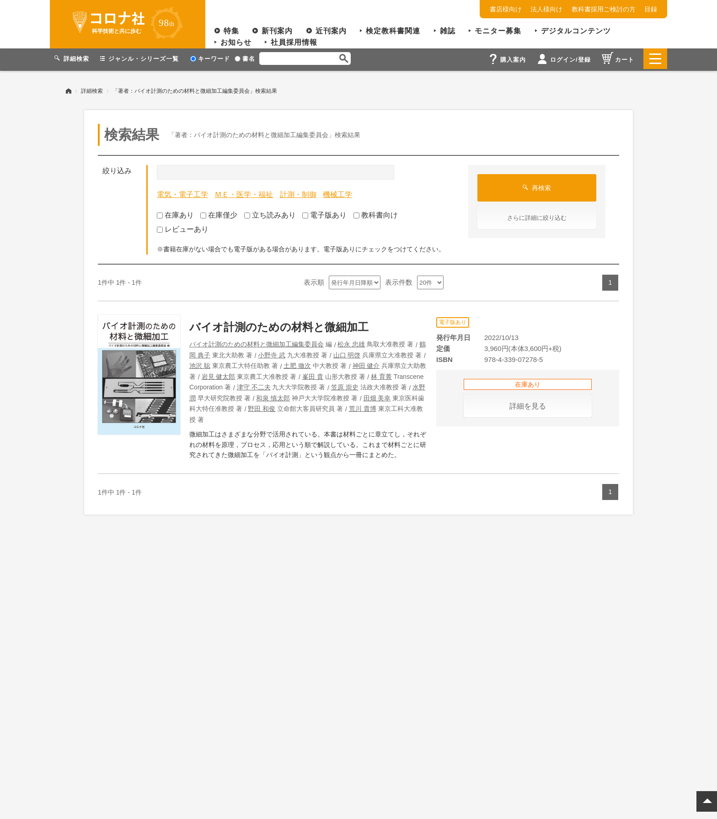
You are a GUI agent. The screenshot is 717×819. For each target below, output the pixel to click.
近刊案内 (331, 31)
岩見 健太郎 (218, 374)
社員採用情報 (294, 42)
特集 (231, 31)
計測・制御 (298, 193)
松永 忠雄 (351, 342)
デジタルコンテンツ (576, 31)
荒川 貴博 (362, 406)
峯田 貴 (312, 374)
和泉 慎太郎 (273, 396)
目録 (650, 9)
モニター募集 (498, 31)
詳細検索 (92, 89)
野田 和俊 (261, 406)
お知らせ (235, 42)
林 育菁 (381, 374)
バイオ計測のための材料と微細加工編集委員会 (256, 342)
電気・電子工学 (182, 193)
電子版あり (324, 213)
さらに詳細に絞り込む (537, 216)
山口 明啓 (347, 353)
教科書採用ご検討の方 (604, 9)
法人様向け (546, 9)
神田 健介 (366, 363)
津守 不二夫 (254, 385)
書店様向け (506, 9)
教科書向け (375, 213)
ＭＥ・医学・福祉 (243, 193)
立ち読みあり (270, 213)
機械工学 (337, 193)
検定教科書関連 (393, 31)
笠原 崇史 (344, 385)
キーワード (210, 58)
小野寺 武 (271, 353)
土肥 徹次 (297, 363)
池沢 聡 (199, 363)
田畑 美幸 (377, 396)
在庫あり (175, 213)
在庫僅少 (218, 213)
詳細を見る (527, 404)
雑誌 (447, 31)
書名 (245, 58)
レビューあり (183, 227)
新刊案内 (277, 31)
